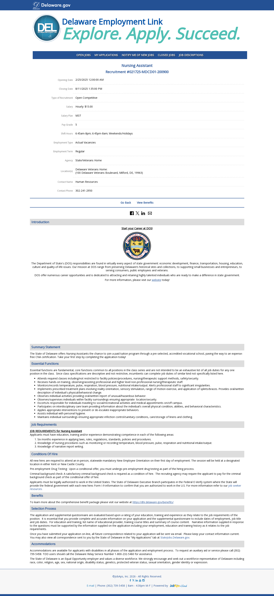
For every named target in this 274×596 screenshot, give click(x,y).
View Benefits (145, 202)
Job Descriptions (191, 55)
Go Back (126, 202)
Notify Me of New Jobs (138, 55)
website (156, 280)
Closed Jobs (166, 55)
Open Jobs (83, 55)
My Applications (106, 55)
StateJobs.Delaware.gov (174, 537)
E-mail (90, 585)
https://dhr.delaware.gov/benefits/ (153, 502)
